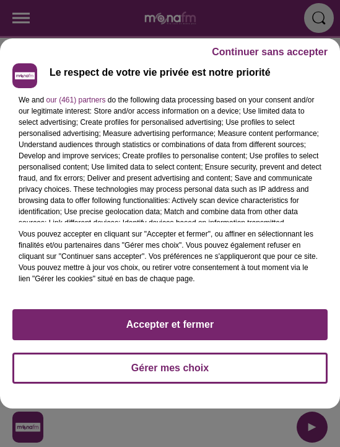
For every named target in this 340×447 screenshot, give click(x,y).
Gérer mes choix (170, 368)
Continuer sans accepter (270, 52)
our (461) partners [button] (75, 100)
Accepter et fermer (170, 324)
